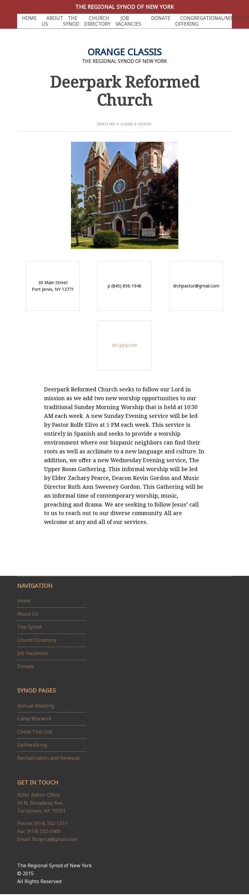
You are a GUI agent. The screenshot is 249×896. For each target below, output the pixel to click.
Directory (106, 124)
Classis (127, 124)
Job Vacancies (128, 21)
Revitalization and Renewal (48, 758)
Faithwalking (32, 744)
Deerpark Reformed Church (124, 90)
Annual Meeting (35, 705)
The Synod (71, 21)
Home (29, 18)
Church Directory (97, 21)
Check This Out (34, 731)
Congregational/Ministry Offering (212, 21)
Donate (160, 18)
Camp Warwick (34, 718)
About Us (52, 21)
